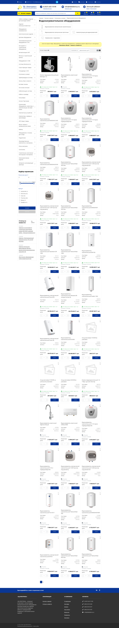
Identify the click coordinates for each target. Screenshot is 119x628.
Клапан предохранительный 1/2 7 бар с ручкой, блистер (91, 380)
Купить (54, 95)
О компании (67, 601)
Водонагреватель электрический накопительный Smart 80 (49, 339)
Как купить (67, 609)
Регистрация (93, 8)
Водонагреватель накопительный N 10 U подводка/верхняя (46, 467)
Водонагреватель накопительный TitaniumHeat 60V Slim (69, 555)
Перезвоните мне (47, 8)
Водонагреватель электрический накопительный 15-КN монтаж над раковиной (91, 163)
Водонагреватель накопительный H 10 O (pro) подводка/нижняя (90, 75)
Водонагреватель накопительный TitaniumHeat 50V (69, 511)
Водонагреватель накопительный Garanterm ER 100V (48, 251)
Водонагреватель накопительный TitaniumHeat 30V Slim (69, 163)
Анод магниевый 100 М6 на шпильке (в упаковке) (48, 380)
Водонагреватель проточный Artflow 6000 (69, 424)
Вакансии (66, 612)
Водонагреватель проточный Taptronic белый (48, 424)
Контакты (66, 617)
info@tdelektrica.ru (72, 7)
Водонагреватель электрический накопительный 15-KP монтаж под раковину (49, 207)
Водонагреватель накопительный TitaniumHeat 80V (90, 555)
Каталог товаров (24, 13)
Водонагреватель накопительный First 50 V (47, 511)
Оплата (66, 607)
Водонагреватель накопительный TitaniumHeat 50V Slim (69, 207)
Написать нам (68, 8)
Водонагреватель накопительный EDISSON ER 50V (49, 163)
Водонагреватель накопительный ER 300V (68, 338)
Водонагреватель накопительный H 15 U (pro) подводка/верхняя (69, 119)
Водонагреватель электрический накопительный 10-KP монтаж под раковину (70, 467)
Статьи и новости (47, 604)
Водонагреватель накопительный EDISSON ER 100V (90, 207)
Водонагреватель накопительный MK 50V (88, 251)
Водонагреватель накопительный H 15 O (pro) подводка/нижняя (90, 119)
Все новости (32, 222)
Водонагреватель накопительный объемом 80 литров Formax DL (69, 295)
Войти (88, 8)
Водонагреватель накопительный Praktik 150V (90, 295)
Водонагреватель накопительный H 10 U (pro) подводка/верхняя (90, 423)
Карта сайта (36, 626)
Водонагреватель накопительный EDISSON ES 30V (49, 119)
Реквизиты (67, 615)
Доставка (66, 604)
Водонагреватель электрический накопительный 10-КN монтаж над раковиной (91, 467)
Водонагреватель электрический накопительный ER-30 (49, 555)
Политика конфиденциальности (24, 626)
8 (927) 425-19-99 (49, 7)
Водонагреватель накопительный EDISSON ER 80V (91, 511)
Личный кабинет (93, 7)
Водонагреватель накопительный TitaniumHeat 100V (69, 251)
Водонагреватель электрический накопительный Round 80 (49, 296)
